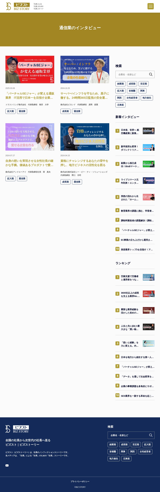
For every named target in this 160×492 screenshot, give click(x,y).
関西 (119, 98)
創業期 (120, 83)
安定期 (143, 83)
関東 (142, 90)
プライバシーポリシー (80, 481)
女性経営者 (132, 98)
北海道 (120, 105)
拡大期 (120, 90)
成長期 (132, 83)
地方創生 (146, 98)
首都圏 (132, 90)
